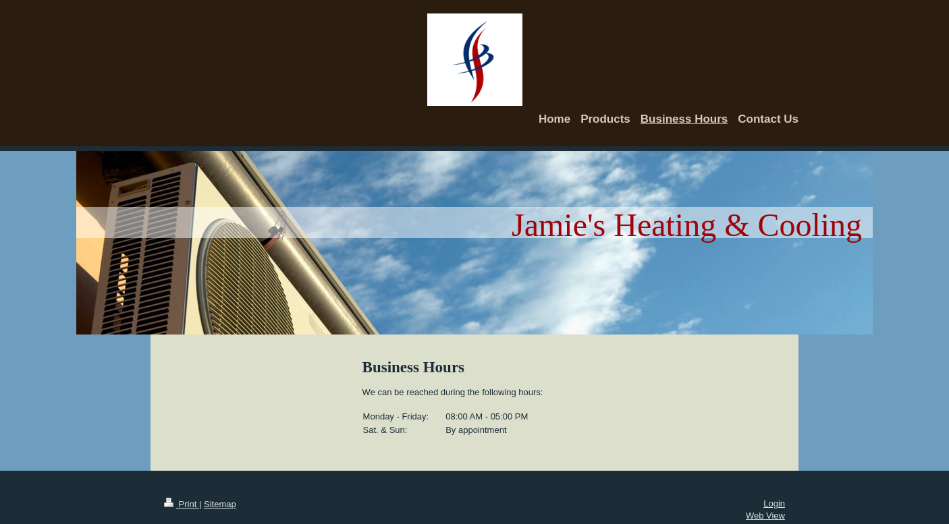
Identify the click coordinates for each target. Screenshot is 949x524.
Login (774, 503)
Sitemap (220, 504)
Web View (765, 516)
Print (181, 504)
